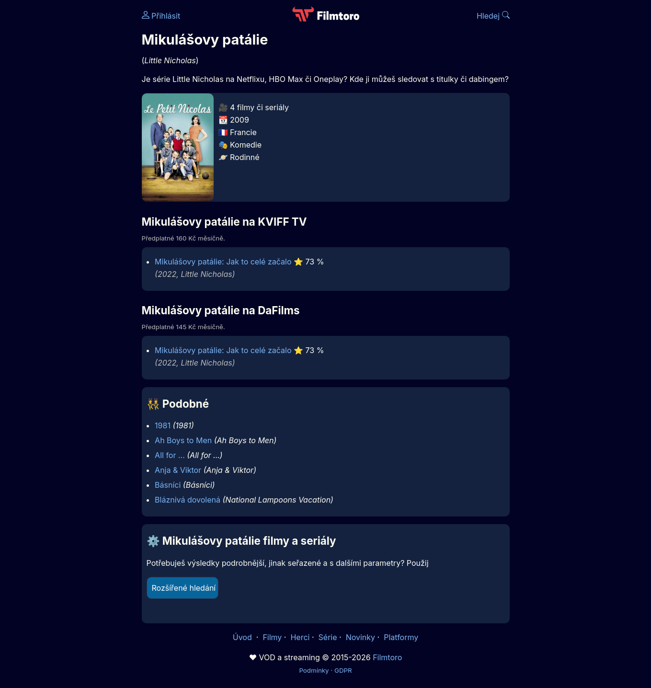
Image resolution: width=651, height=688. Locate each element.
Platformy (401, 637)
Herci (299, 637)
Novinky (360, 637)
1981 (163, 425)
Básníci (168, 485)
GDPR (343, 670)
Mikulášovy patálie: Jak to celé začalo (223, 261)
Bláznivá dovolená (187, 500)
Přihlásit (161, 16)
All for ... (170, 455)
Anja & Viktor (178, 470)
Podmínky (314, 670)
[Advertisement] (72, 147)
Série (328, 637)
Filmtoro (387, 657)
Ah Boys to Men (183, 440)
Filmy (272, 637)
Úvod (243, 637)
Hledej (493, 16)
